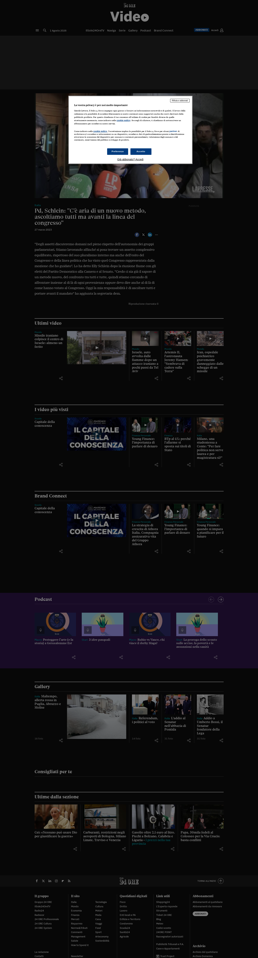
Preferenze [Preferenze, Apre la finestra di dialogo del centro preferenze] (118, 151)
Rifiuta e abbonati (180, 100)
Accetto (141, 151)
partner (173, 131)
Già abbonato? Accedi (130, 159)
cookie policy (123, 120)
